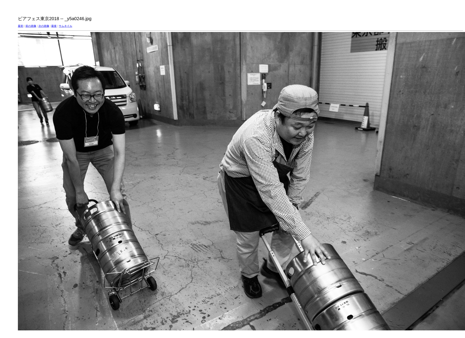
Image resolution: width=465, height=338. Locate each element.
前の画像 (30, 26)
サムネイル (65, 26)
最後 (54, 26)
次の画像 (43, 26)
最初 (20, 26)
